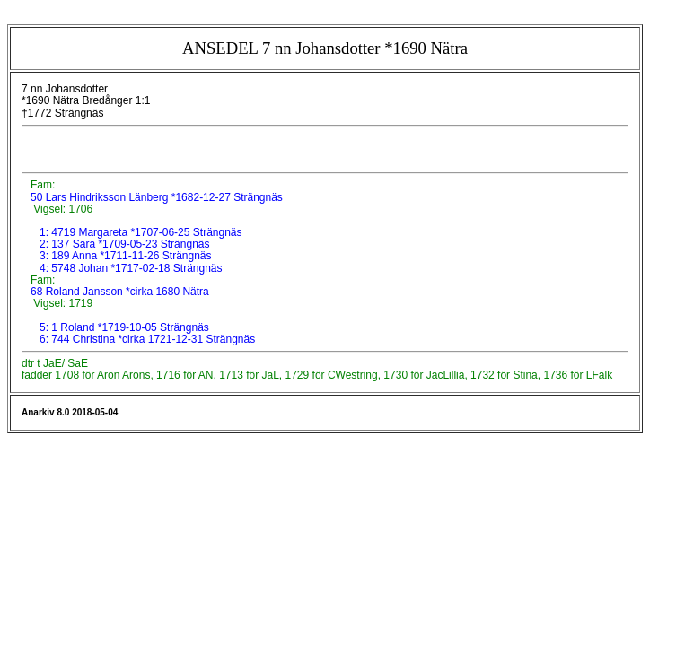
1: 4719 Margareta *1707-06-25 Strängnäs (141, 232)
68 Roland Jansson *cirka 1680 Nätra (118, 291)
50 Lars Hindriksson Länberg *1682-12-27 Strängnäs (155, 197)
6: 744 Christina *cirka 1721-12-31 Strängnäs (147, 339)
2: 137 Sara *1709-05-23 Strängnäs (124, 244)
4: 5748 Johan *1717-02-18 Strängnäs (131, 268)
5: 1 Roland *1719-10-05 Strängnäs (124, 327)
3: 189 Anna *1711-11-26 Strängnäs (125, 255)
